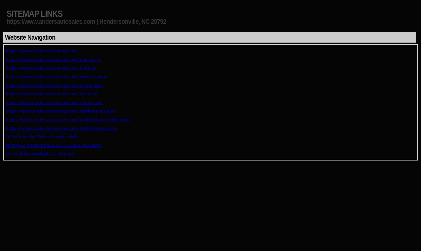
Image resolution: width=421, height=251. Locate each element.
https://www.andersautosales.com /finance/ (51, 68)
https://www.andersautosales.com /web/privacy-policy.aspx (67, 120)
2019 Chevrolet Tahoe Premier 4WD (42, 137)
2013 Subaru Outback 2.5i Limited (40, 154)
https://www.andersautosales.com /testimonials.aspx (61, 111)
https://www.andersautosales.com (41, 51)
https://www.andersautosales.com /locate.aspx (54, 85)
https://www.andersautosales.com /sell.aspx (51, 94)
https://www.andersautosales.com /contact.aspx (56, 77)
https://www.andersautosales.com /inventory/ (54, 59)
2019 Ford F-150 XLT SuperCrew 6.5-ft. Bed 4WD (53, 145)
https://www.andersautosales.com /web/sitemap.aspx (61, 128)
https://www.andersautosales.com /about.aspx (54, 102)
